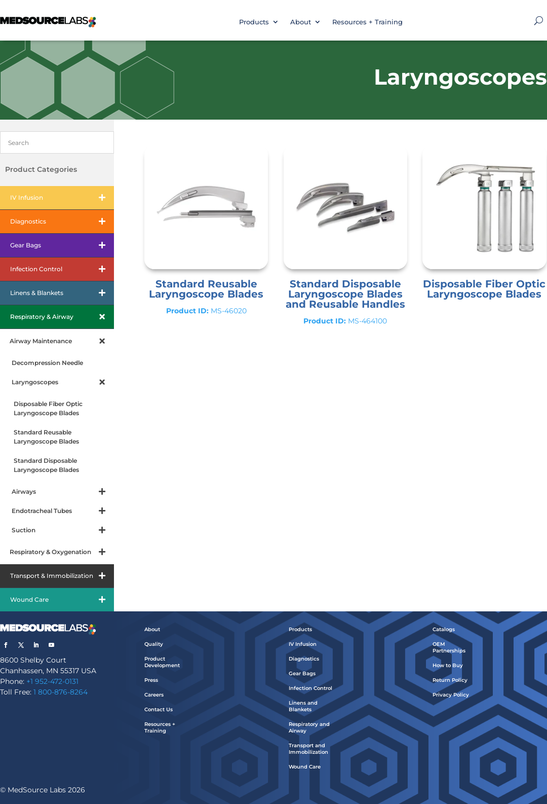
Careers (154, 694)
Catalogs (444, 629)
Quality (153, 644)
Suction (63, 530)
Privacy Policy (451, 694)
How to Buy (448, 665)
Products (254, 22)
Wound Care (62, 599)
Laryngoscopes (63, 382)
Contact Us (158, 709)
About (300, 22)
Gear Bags (62, 245)
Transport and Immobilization (308, 748)
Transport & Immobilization (62, 576)
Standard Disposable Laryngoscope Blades (46, 465)
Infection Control (62, 269)
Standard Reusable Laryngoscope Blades (46, 436)
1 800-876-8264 (60, 692)
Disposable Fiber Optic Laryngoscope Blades (48, 408)
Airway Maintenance (62, 341)
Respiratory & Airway (62, 316)
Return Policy (450, 680)
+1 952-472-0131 (52, 681)
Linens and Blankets (303, 706)
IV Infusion (62, 197)
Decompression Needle (47, 363)
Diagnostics (62, 221)
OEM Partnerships (449, 647)
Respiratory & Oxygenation (62, 552)
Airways (63, 491)
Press (151, 680)
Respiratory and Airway (309, 727)
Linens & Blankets (62, 293)
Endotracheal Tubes (63, 511)
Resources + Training (367, 22)
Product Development (162, 662)
